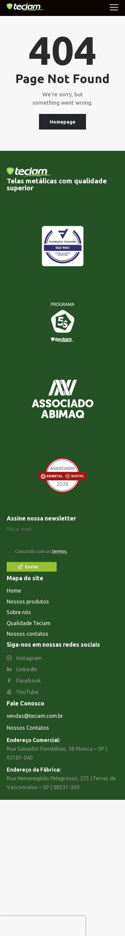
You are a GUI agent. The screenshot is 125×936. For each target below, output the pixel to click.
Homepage (62, 122)
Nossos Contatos (28, 728)
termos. (60, 551)
